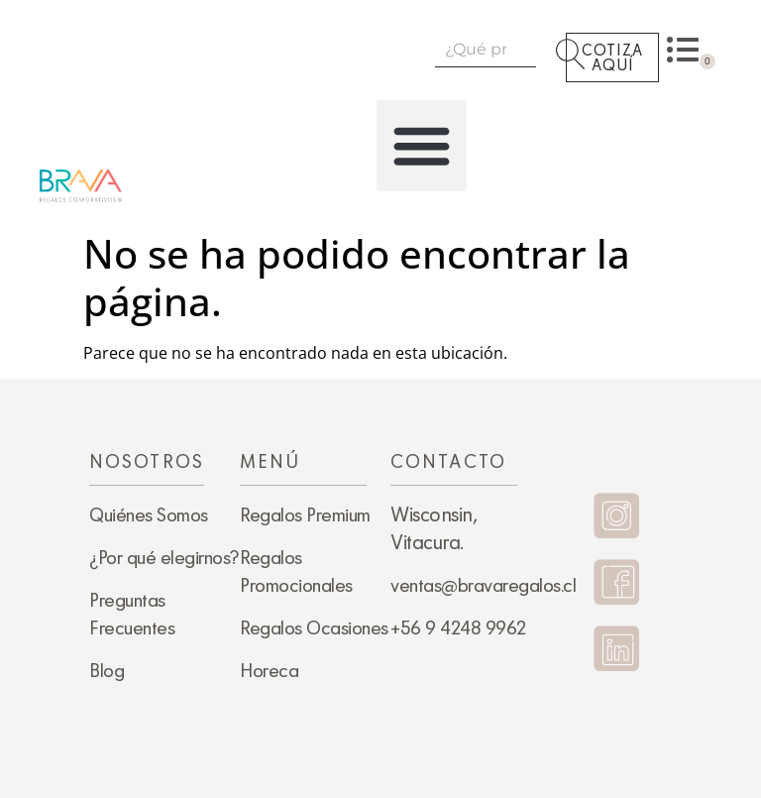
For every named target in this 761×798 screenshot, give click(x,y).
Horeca (269, 670)
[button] (422, 145)
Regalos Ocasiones (314, 627)
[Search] (553, 49)
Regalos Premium (305, 514)
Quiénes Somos (148, 514)
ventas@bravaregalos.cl (483, 585)
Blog (106, 670)
